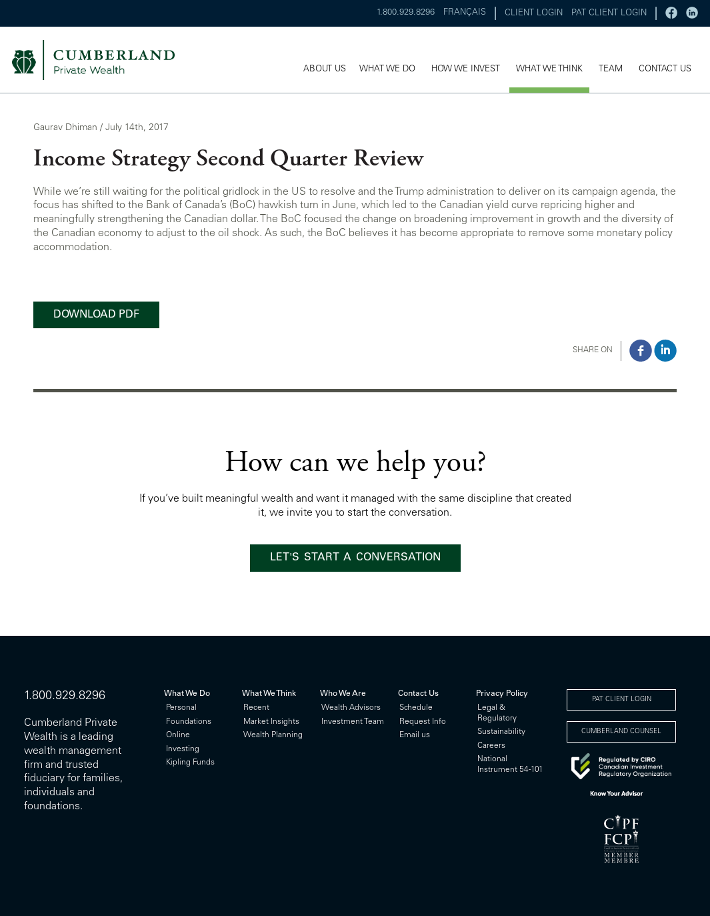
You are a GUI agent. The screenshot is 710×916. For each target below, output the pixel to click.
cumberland (102, 60)
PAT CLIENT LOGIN (609, 13)
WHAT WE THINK (549, 69)
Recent (256, 708)
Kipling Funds (190, 763)
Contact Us (418, 694)
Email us (414, 735)
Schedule (416, 708)
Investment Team (352, 722)
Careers (491, 746)
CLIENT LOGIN (534, 13)
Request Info (422, 722)
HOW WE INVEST (465, 69)
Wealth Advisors (351, 708)
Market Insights (271, 722)
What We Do (187, 694)
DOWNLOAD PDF (96, 315)
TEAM (611, 69)
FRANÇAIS (464, 13)
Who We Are (343, 694)
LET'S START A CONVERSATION (355, 557)
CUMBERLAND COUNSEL (621, 732)
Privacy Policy (502, 694)
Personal (181, 708)
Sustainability (501, 732)
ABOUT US (324, 69)
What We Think (269, 694)
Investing (182, 749)
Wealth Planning (273, 735)
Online (178, 735)
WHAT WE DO (387, 69)
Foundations (188, 722)
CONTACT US (665, 69)
